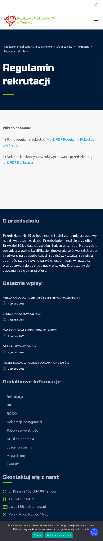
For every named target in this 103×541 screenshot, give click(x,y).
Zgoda (38, 535)
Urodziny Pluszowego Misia (22, 313)
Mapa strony (16, 456)
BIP (9, 405)
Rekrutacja (15, 397)
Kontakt (13, 464)
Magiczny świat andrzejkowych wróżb (30, 330)
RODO (12, 413)
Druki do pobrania (20, 439)
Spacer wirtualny (19, 447)
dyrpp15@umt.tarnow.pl (27, 506)
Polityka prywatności (22, 430)
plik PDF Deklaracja (18, 162)
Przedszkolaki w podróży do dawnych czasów (36, 362)
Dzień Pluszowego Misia (19, 346)
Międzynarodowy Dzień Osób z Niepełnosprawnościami (41, 297)
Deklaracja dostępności (24, 422)
